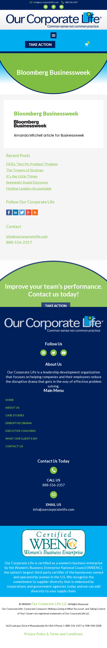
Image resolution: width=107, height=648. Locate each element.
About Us (12, 407)
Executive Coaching (20, 430)
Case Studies (14, 415)
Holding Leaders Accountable (28, 188)
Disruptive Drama (18, 423)
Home (9, 399)
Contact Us (14, 446)
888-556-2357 (53, 485)
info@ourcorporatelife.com (26, 236)
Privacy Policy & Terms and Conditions (53, 634)
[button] (53, 35)
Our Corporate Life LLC (49, 604)
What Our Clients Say (21, 438)
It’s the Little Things (22, 176)
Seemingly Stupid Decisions (27, 182)
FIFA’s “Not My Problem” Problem (32, 164)
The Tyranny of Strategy (25, 170)
